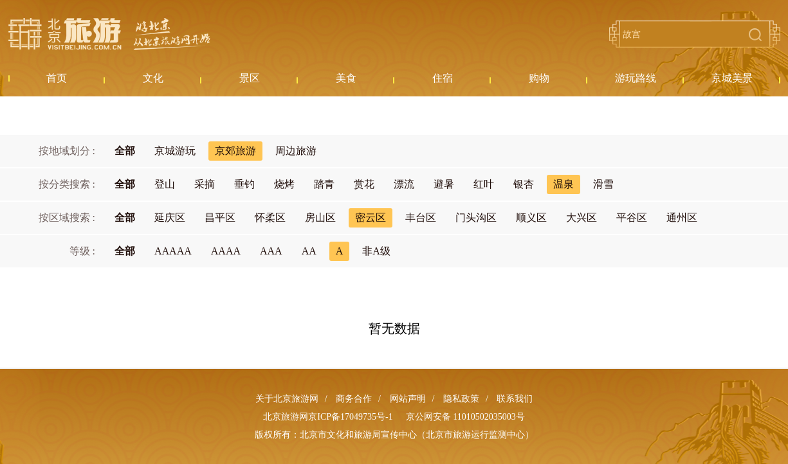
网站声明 (408, 399)
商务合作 (354, 399)
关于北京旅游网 (286, 399)
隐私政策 (461, 399)
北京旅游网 (109, 34)
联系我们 (515, 399)
